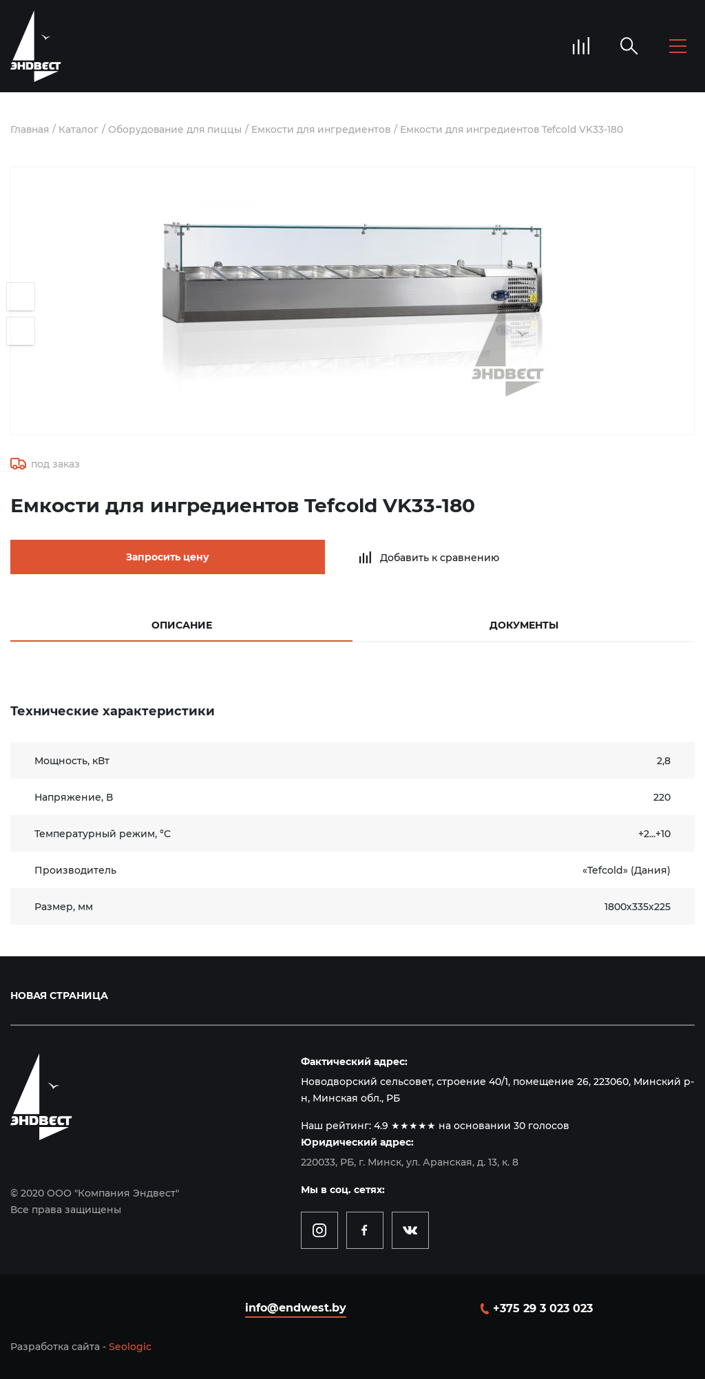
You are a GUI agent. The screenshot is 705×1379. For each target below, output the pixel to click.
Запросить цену (131, 557)
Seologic (130, 1345)
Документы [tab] (524, 624)
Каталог (81, 129)
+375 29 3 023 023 (543, 1307)
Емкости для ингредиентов (326, 129)
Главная (30, 129)
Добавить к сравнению (372, 557)
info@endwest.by (295, 1306)
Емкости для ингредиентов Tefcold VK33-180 (520, 129)
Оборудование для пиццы (178, 129)
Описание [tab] (181, 624)
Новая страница (59, 994)
